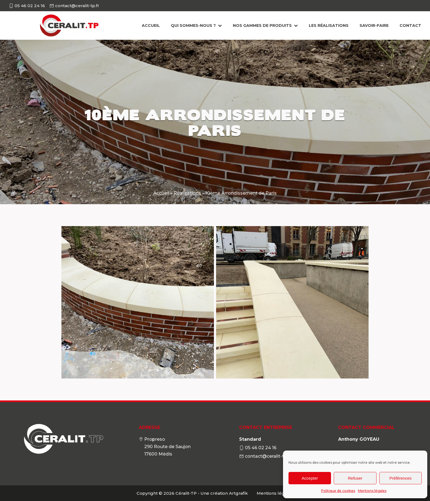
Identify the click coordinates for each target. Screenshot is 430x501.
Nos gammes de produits (265, 25)
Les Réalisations (329, 25)
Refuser (355, 478)
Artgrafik (238, 493)
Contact (410, 25)
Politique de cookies (338, 491)
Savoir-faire (374, 25)
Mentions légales (372, 491)
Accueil (151, 25)
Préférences (400, 478)
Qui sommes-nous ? (196, 25)
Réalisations (187, 193)
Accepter (310, 478)
